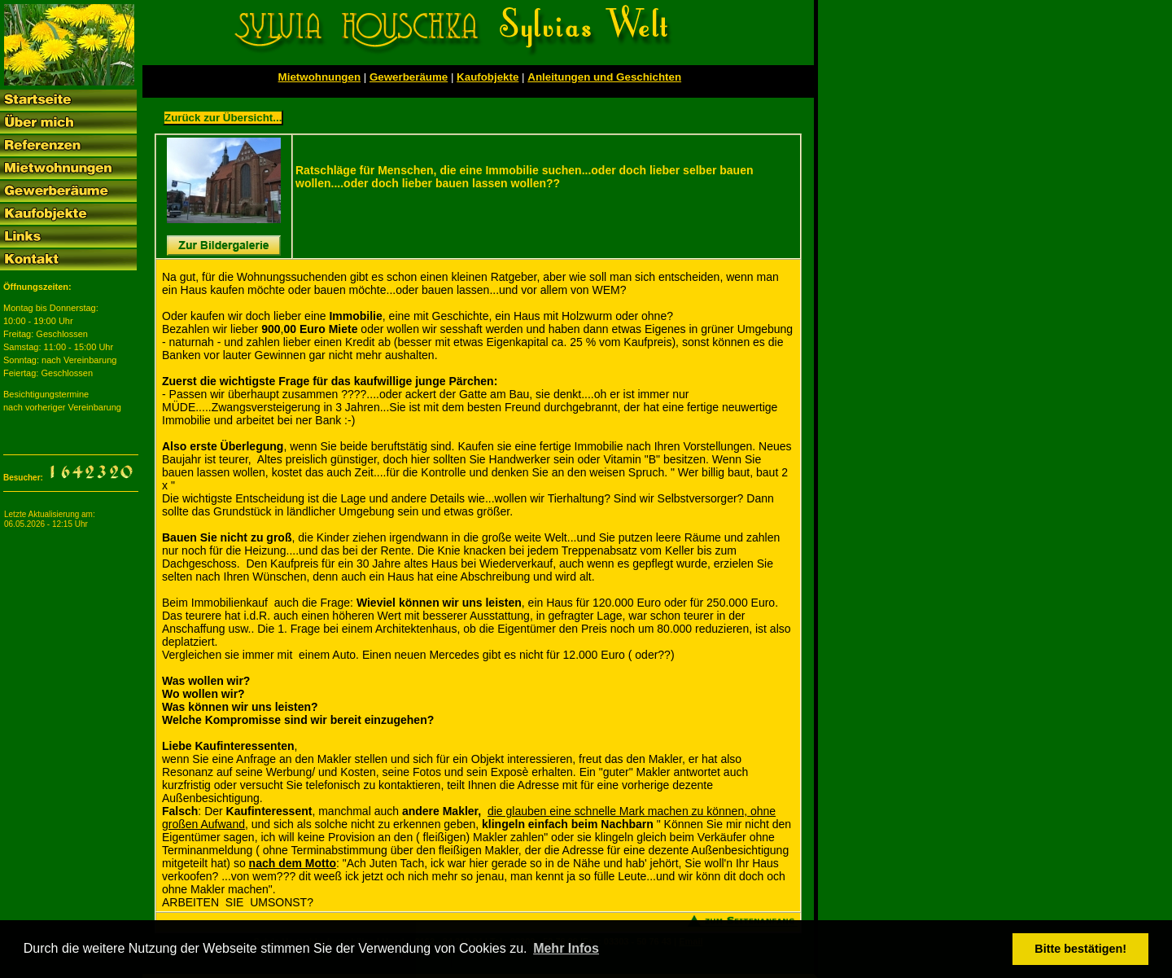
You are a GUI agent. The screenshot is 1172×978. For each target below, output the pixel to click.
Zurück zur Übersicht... (223, 118)
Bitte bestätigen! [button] (1080, 948)
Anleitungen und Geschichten (604, 77)
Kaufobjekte (487, 77)
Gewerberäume (409, 77)
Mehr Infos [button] (566, 948)
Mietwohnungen (319, 77)
